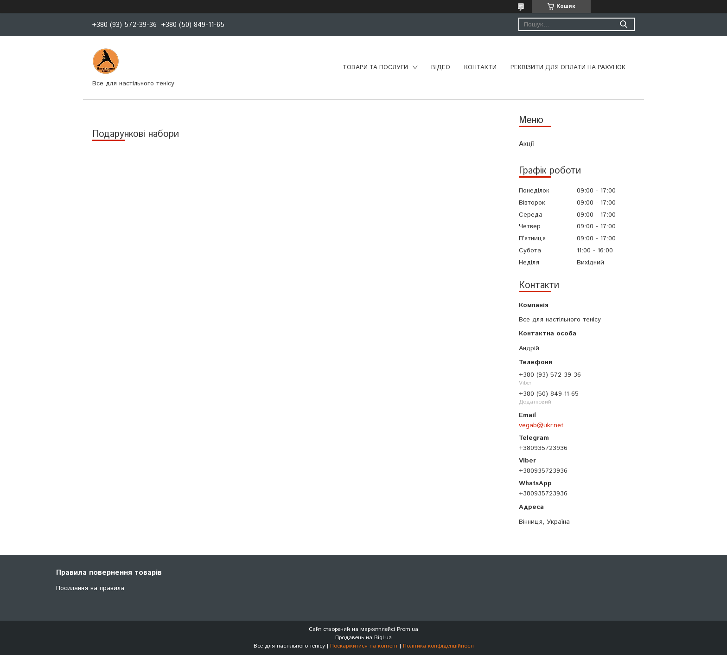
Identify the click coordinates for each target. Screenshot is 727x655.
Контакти (480, 67)
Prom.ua (407, 629)
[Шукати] (623, 24)
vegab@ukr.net (541, 425)
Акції (526, 144)
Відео (440, 67)
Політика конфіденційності (438, 646)
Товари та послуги (375, 67)
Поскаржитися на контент (364, 646)
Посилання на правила (90, 588)
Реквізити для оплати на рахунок (567, 67)
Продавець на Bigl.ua (363, 638)
